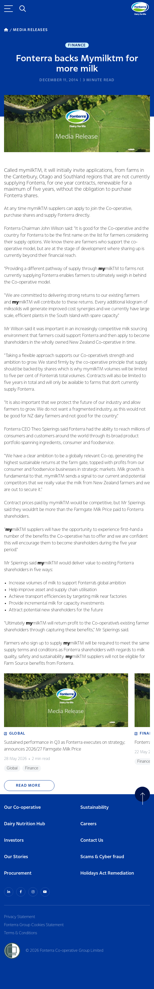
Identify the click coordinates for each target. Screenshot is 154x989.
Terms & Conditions (20, 933)
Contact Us (91, 840)
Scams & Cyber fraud (102, 857)
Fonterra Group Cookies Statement (34, 925)
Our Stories (16, 857)
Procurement (18, 873)
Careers (88, 824)
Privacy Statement (19, 917)
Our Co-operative (22, 807)
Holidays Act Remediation (107, 873)
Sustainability (94, 807)
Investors (14, 840)
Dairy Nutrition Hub (24, 824)
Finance (77, 45)
